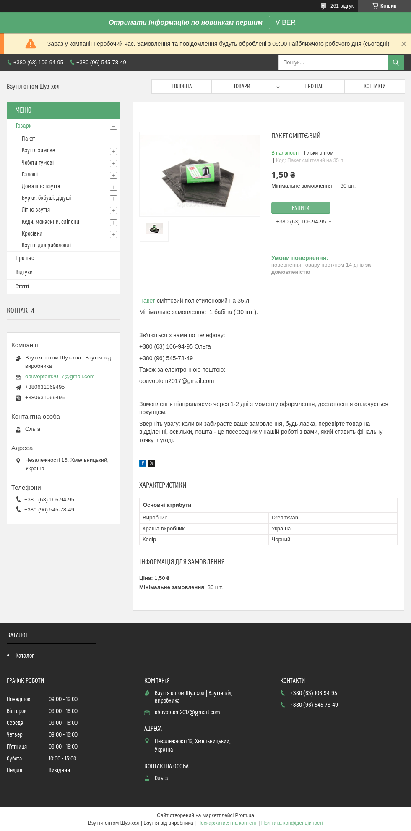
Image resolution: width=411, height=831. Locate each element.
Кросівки (32, 234)
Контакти (375, 86)
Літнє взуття (36, 210)
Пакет (147, 300)
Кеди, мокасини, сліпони (50, 222)
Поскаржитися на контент (227, 823)
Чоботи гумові (38, 163)
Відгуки (24, 272)
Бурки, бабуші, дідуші (46, 198)
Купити (301, 208)
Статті (22, 286)
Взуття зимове (38, 150)
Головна (182, 86)
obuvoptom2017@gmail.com (60, 376)
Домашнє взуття (41, 186)
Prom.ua (244, 815)
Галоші (30, 174)
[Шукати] (396, 62)
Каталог (25, 656)
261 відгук (342, 6)
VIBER (286, 22)
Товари (242, 86)
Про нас (314, 86)
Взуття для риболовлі (46, 245)
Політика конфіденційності (292, 823)
